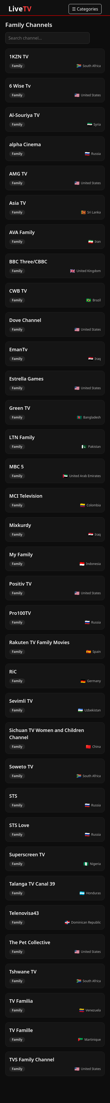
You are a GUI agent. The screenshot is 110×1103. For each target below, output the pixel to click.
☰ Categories (85, 9)
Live (20, 8)
